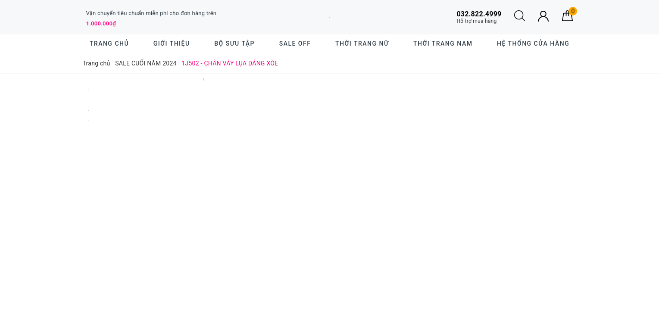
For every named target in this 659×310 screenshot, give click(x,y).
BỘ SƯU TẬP (234, 43)
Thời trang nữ (362, 43)
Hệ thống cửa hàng (533, 43)
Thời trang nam (442, 43)
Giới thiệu (171, 43)
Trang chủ (109, 43)
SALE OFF (295, 43)
